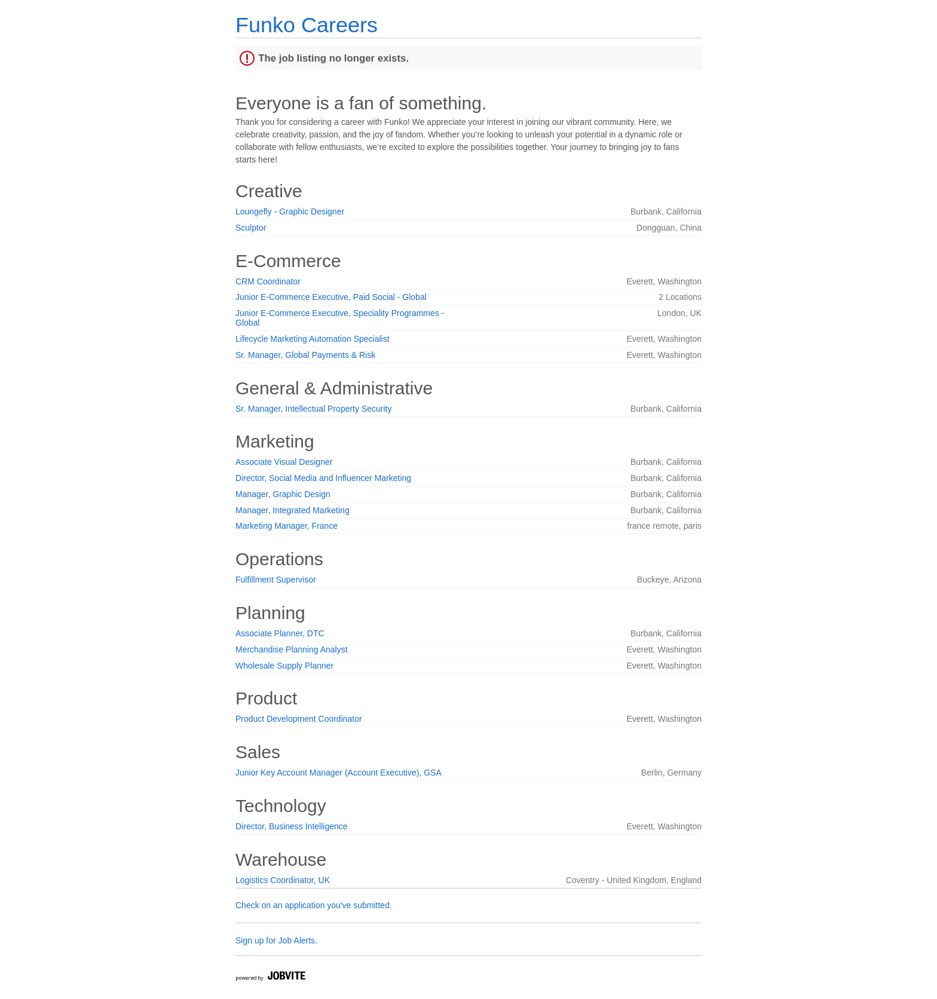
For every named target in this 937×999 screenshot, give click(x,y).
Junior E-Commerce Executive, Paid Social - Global (331, 297)
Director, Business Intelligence (291, 826)
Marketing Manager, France (286, 526)
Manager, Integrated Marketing (292, 510)
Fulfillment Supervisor (275, 579)
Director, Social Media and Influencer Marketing (323, 478)
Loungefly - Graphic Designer (289, 211)
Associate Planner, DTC (279, 633)
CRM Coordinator (268, 281)
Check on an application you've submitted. (313, 905)
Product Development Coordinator (298, 719)
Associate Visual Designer (283, 462)
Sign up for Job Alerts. (276, 940)
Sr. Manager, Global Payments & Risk (305, 355)
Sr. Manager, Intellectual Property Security (313, 408)
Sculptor (250, 227)
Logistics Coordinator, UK (282, 880)
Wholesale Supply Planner (284, 665)
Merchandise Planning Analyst (291, 649)
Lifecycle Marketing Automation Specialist (312, 339)
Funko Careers (306, 25)
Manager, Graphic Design (282, 494)
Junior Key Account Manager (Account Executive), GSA (338, 772)
